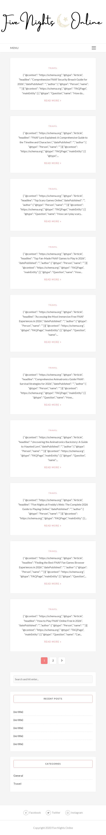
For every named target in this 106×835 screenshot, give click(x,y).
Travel (53, 68)
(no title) (18, 711)
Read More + (52, 100)
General (18, 775)
